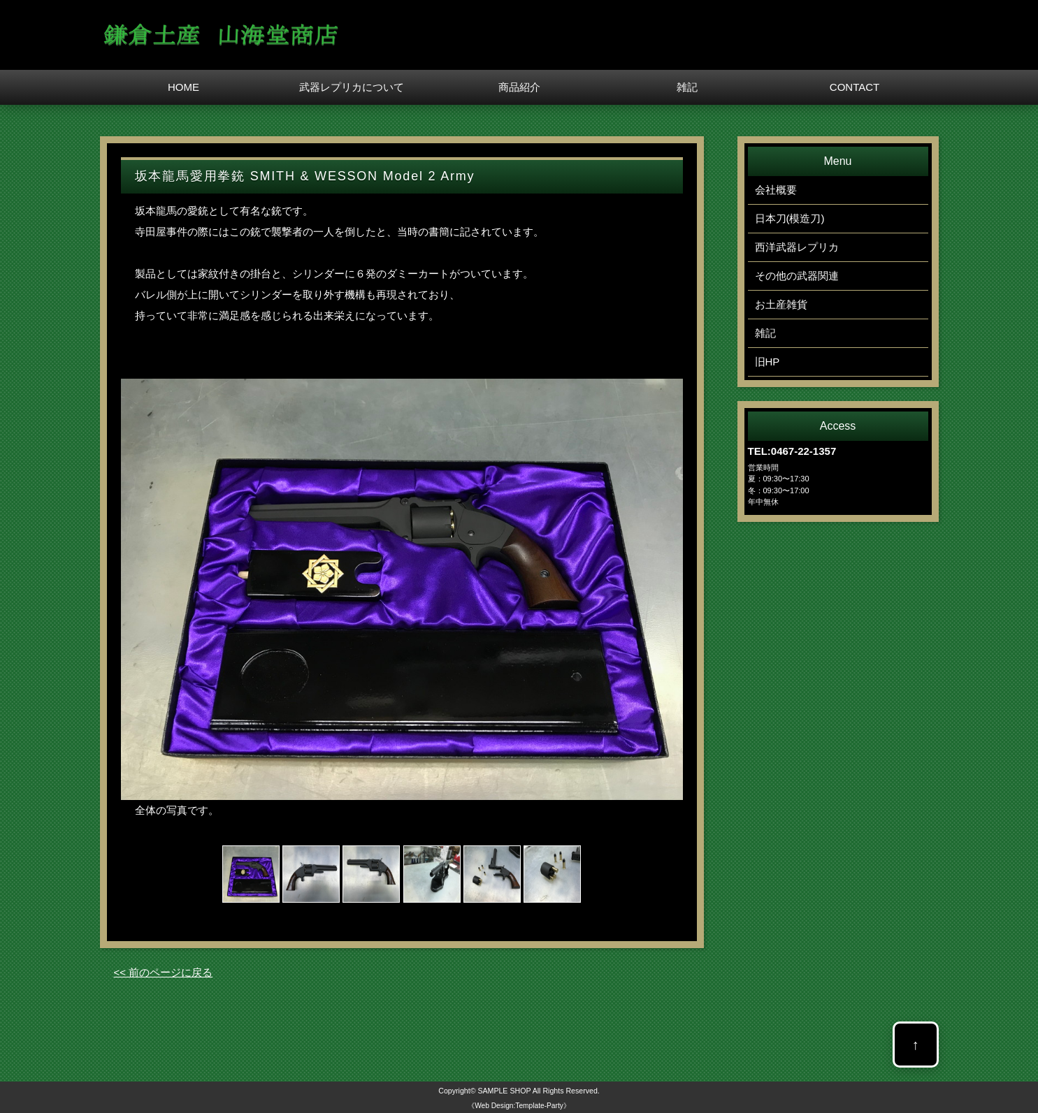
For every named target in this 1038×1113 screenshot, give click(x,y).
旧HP (767, 362)
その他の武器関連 (797, 276)
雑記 (687, 87)
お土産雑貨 (781, 304)
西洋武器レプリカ (797, 247)
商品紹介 (519, 87)
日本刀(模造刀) (790, 218)
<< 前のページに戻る (163, 972)
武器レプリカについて (351, 87)
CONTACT (854, 87)
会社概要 (776, 190)
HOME (183, 87)
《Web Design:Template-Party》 (519, 1106)
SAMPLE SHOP (504, 1090)
